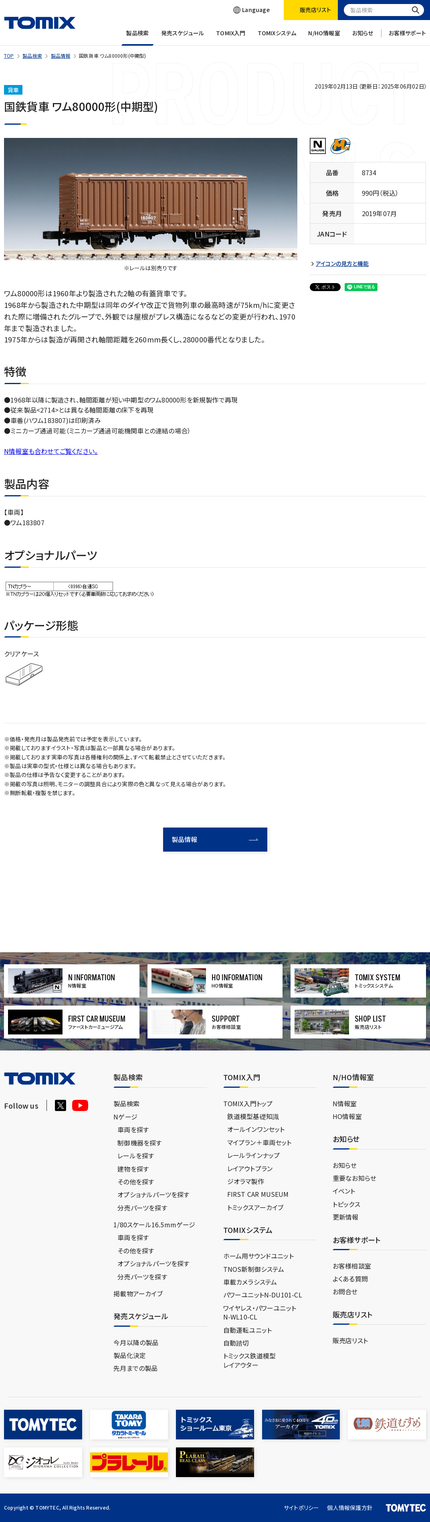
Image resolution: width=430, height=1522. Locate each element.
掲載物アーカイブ (138, 1293)
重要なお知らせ (354, 1178)
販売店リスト (350, 1340)
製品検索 (137, 37)
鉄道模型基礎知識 (253, 1116)
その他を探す (135, 1181)
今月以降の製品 (135, 1342)
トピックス (346, 1204)
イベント (344, 1191)
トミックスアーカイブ (255, 1207)
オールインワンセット (256, 1129)
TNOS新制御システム (254, 1269)
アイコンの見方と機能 (342, 263)
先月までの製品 (135, 1368)
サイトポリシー (301, 1508)
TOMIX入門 (230, 37)
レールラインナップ (253, 1155)
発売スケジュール (182, 37)
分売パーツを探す (142, 1207)
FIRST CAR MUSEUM (258, 1194)
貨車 (13, 90)
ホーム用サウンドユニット (258, 1256)
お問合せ (345, 1291)
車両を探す (133, 1129)
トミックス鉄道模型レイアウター (249, 1360)
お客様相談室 (352, 1266)
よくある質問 (350, 1278)
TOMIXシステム (277, 37)
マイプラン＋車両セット (259, 1142)
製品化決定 (129, 1355)
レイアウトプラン (250, 1168)
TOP (9, 55)
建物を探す (133, 1169)
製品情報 (61, 55)
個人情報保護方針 (350, 1508)
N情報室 (345, 1103)
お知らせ (362, 37)
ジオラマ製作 (245, 1181)
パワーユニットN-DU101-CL (262, 1294)
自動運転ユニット (247, 1330)
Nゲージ (125, 1116)
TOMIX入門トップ (248, 1103)
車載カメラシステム (250, 1282)
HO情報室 (347, 1116)
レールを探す (135, 1155)
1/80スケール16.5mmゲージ (154, 1224)
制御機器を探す (139, 1143)
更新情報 (346, 1217)
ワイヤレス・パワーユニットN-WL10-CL (260, 1312)
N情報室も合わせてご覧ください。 (51, 451)
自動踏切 (236, 1343)
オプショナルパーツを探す (153, 1194)
